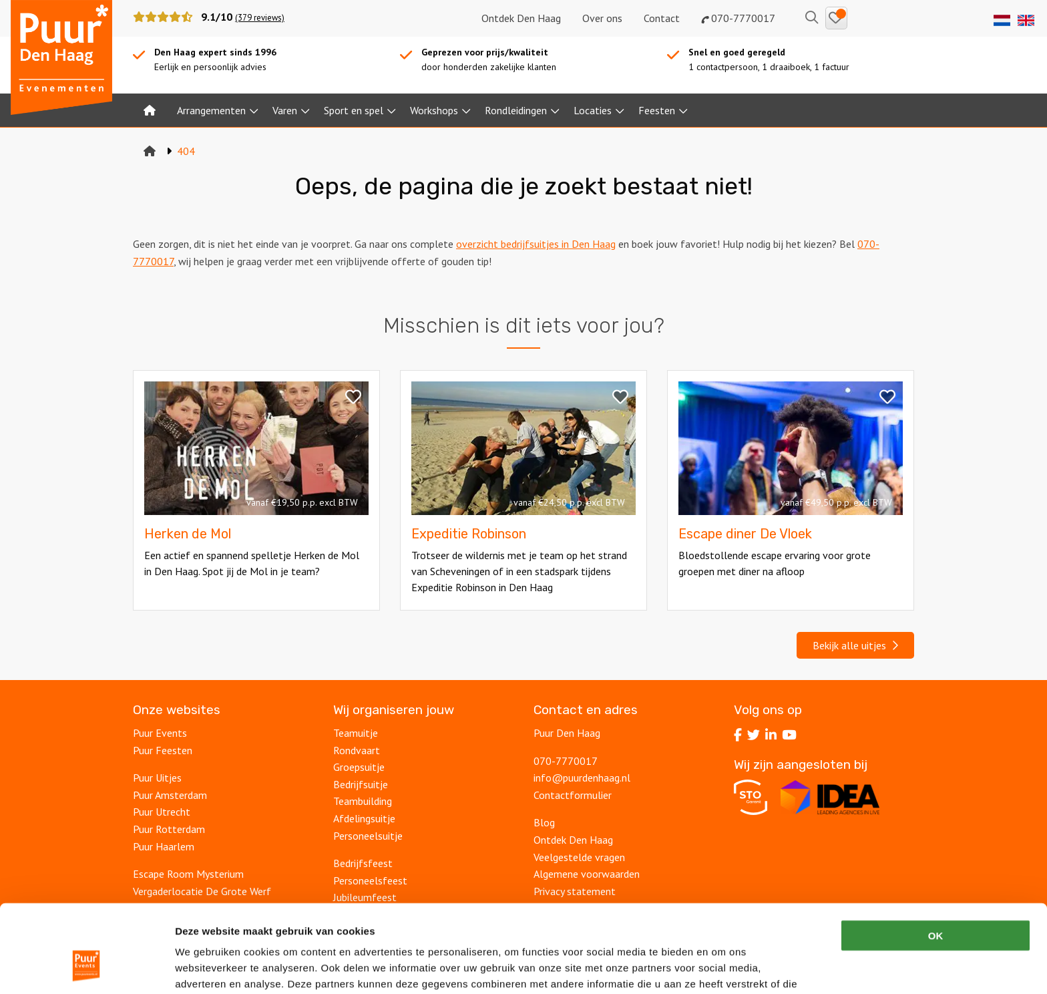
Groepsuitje (359, 767)
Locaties (593, 110)
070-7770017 (738, 18)
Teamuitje (355, 732)
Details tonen (721, 967)
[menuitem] (149, 110)
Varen (284, 110)
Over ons (602, 18)
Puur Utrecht (161, 811)
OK (936, 860)
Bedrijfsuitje (360, 784)
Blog (544, 822)
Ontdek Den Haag (521, 18)
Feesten (656, 110)
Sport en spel (353, 110)
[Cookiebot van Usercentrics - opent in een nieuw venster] (86, 968)
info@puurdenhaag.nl (582, 777)
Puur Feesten (162, 750)
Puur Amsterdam (170, 795)
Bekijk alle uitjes (855, 645)
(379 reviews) (259, 17)
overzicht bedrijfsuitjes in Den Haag (536, 244)
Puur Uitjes (157, 777)
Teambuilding (362, 801)
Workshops (434, 110)
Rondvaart (356, 750)
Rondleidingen (516, 110)
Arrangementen (211, 110)
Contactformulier (573, 795)
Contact (662, 18)
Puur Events (160, 732)
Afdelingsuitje (364, 818)
